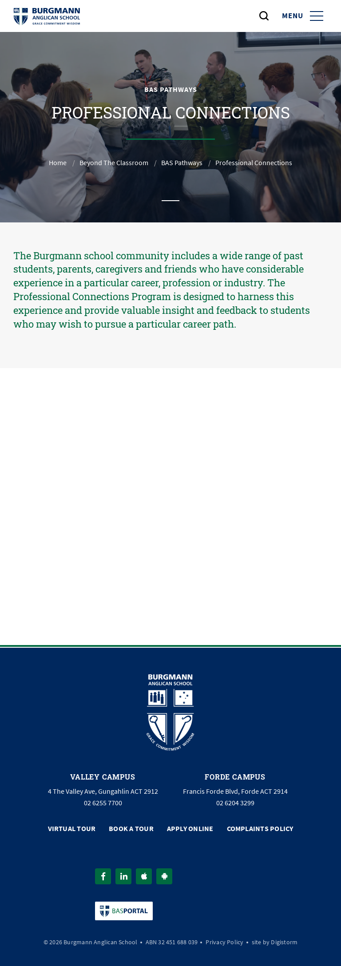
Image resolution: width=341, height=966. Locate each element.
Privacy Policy (224, 942)
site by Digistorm (275, 942)
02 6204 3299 (235, 803)
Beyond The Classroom (113, 162)
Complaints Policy (260, 828)
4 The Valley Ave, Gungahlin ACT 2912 (103, 791)
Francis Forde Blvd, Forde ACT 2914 (235, 791)
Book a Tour (131, 828)
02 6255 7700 (103, 803)
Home (58, 162)
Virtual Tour (72, 828)
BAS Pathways (181, 162)
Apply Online (190, 828)
